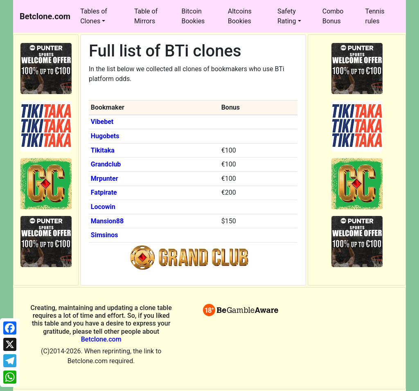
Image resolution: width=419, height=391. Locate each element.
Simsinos (104, 235)
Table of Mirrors (146, 16)
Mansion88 (107, 221)
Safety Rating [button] (286, 16)
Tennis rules (375, 16)
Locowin (103, 207)
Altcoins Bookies (240, 16)
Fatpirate (104, 192)
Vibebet (102, 122)
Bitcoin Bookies (193, 16)
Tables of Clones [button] (93, 16)
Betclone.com (101, 339)
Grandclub (106, 164)
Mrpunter (104, 178)
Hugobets (105, 136)
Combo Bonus (333, 16)
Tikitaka (103, 150)
